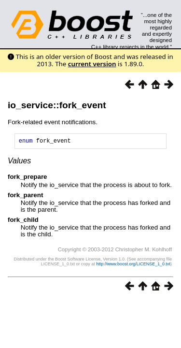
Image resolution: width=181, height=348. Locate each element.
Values (19, 162)
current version (92, 63)
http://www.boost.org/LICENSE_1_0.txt (133, 265)
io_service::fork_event (57, 105)
